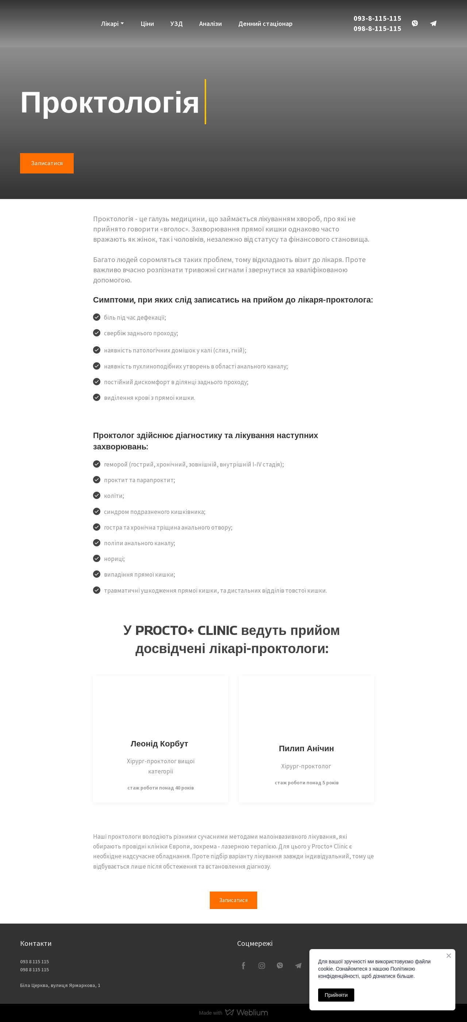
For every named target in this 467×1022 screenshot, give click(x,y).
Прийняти (336, 995)
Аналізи (210, 23)
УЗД (176, 23)
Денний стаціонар (265, 23)
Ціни (147, 23)
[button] (415, 23)
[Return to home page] (32, 23)
